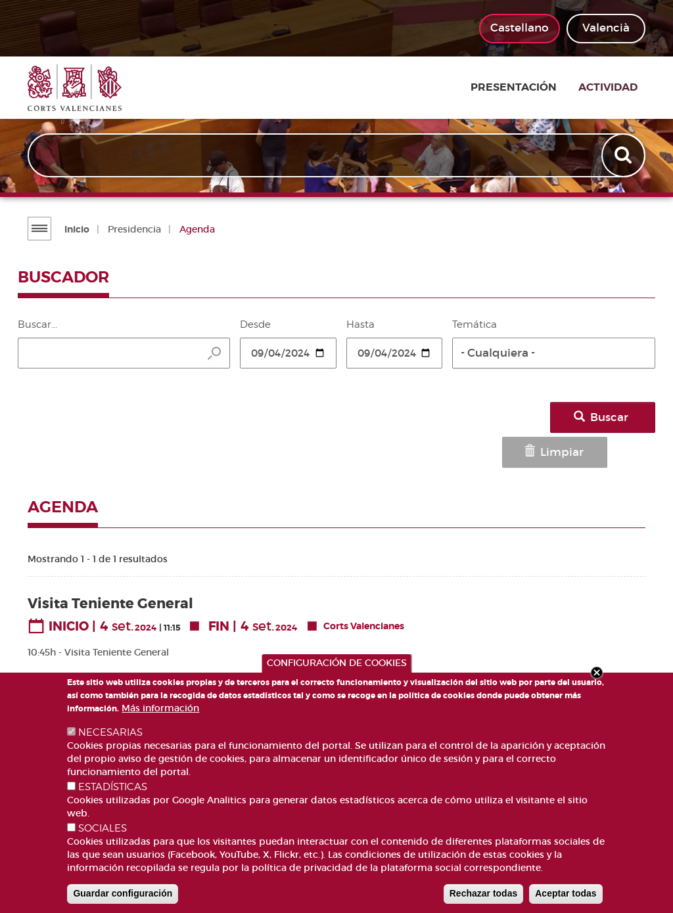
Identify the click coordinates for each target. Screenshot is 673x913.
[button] (553, 353)
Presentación (527, 88)
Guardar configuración (122, 893)
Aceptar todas (565, 893)
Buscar (611, 417)
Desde (255, 324)
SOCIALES (102, 828)
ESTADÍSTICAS (112, 787)
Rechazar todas (483, 893)
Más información (160, 708)
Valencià (606, 28)
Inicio (75, 229)
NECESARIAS (110, 732)
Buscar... (37, 324)
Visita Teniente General (110, 565)
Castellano (519, 28)
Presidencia (133, 229)
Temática (474, 324)
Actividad (615, 88)
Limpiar (515, 417)
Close (597, 672)
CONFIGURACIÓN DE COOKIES (337, 663)
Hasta (360, 324)
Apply (624, 156)
